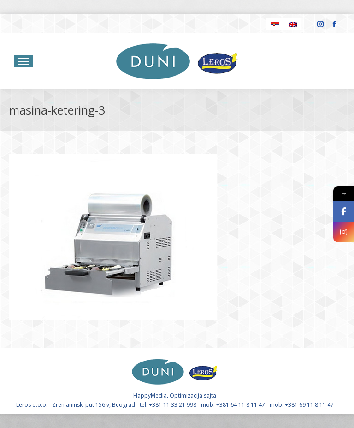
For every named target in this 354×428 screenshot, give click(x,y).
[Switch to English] (292, 24)
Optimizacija (186, 395)
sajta (210, 395)
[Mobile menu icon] (23, 61)
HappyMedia (150, 395)
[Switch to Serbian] (275, 24)
